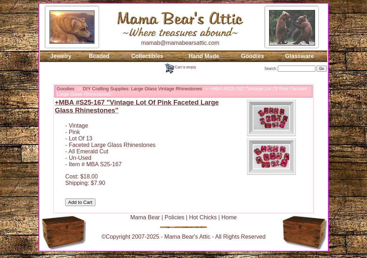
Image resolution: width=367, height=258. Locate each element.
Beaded (99, 56)
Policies (174, 217)
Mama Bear (145, 217)
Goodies (252, 56)
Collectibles (147, 56)
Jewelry (60, 56)
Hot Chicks (202, 217)
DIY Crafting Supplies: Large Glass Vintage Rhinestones (142, 88)
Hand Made (204, 56)
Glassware (299, 56)
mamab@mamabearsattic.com (180, 43)
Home (229, 217)
